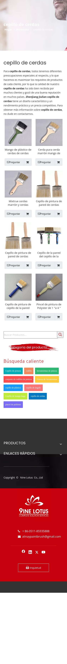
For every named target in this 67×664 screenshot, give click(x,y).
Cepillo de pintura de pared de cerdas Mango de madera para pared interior (18, 254)
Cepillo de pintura (13, 371)
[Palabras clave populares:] (60, 334)
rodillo (29, 371)
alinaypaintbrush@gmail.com (39, 536)
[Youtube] (43, 552)
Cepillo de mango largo (15, 396)
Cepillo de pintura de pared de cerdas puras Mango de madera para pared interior (49, 202)
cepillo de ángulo (33, 387)
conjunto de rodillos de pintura (18, 379)
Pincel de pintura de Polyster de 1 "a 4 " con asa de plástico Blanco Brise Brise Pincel (48, 306)
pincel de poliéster (13, 404)
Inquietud (33, 567)
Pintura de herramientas (47, 379)
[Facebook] (23, 552)
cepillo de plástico (13, 387)
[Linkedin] (30, 552)
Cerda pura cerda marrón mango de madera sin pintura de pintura (49, 151)
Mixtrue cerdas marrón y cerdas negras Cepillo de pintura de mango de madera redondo (18, 202)
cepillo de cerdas (38, 396)
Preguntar (12, 162)
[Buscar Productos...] (31, 334)
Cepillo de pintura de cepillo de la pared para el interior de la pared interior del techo (18, 306)
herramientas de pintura (47, 371)
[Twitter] (37, 552)
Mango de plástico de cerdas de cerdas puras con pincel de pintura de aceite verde (18, 151)
